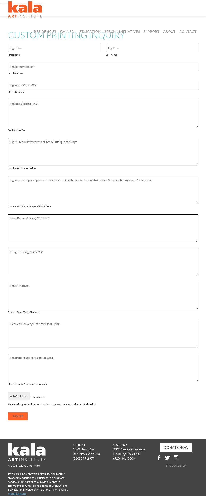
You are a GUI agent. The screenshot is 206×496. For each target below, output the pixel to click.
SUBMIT (17, 414)
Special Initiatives (122, 34)
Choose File (19, 395)
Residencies (45, 34)
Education (90, 34)
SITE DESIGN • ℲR (176, 462)
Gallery (68, 34)
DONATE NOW (176, 444)
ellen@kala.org (17, 490)
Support (152, 34)
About (169, 34)
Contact (188, 34)
